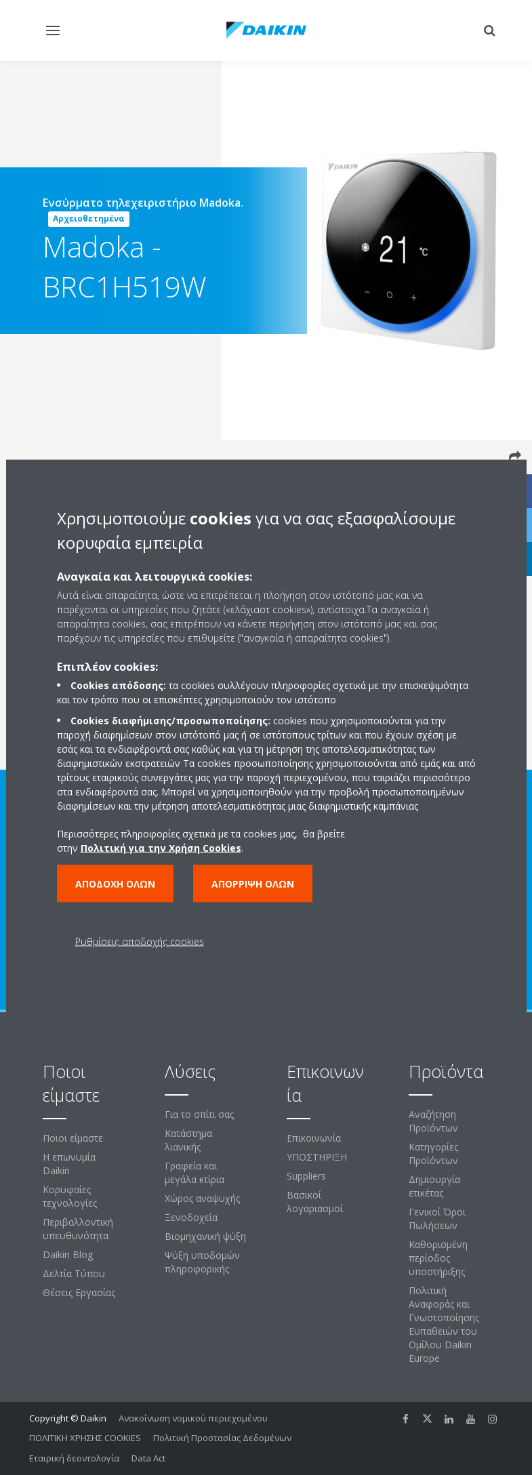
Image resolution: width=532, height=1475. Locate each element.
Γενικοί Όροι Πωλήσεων (437, 1218)
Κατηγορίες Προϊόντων (433, 1153)
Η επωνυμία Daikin (69, 1163)
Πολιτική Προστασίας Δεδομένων (222, 1438)
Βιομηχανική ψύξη (205, 1236)
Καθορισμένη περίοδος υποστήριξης (438, 1258)
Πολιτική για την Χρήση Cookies (161, 847)
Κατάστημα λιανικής (188, 1140)
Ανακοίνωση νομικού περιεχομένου (193, 1418)
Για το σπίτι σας (199, 1114)
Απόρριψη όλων (252, 883)
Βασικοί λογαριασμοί (315, 1201)
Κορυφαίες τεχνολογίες (70, 1196)
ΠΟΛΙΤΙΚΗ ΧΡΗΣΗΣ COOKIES (85, 1438)
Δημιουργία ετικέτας (434, 1186)
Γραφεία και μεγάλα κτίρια (194, 1172)
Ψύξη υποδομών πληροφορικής (202, 1262)
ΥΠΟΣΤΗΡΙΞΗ (317, 1156)
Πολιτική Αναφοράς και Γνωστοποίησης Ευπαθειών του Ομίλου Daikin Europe (444, 1324)
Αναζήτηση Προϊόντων (433, 1121)
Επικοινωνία (314, 1137)
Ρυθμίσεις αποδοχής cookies (139, 940)
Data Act (148, 1458)
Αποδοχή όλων (115, 883)
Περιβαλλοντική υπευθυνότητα (78, 1229)
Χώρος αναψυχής (202, 1198)
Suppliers (306, 1175)
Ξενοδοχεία (191, 1217)
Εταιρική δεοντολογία (74, 1458)
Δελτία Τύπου (74, 1273)
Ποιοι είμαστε (73, 1137)
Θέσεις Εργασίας (79, 1292)
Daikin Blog (68, 1254)
